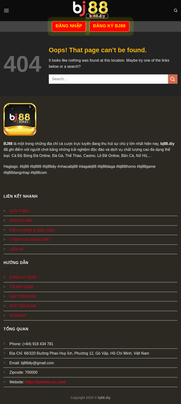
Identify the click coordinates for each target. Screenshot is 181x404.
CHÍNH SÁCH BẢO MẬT (30, 240)
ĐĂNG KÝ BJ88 (22, 277)
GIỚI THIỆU (19, 211)
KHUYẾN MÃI (21, 221)
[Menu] (6, 10)
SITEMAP (17, 316)
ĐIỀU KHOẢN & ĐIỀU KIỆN (32, 230)
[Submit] (172, 79)
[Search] (175, 10)
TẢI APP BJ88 (21, 287)
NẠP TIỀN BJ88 (22, 297)
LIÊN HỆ (16, 249)
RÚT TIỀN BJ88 (22, 306)
